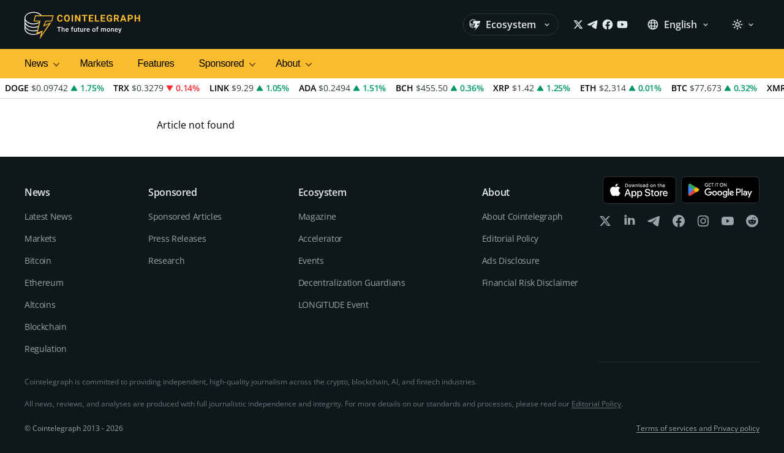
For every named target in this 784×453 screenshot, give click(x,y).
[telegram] (654, 224)
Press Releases (177, 238)
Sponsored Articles (185, 216)
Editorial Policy (510, 238)
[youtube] (727, 224)
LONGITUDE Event (333, 304)
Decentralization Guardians (351, 282)
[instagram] (703, 224)
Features (156, 63)
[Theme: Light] (743, 24)
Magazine (317, 216)
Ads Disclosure (511, 260)
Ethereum (43, 282)
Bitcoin (37, 260)
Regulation (45, 348)
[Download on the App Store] (639, 190)
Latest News (48, 216)
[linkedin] (629, 224)
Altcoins (39, 304)
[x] (605, 224)
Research (166, 260)
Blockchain (45, 326)
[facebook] (678, 224)
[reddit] (752, 224)
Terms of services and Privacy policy (698, 428)
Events (311, 260)
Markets (96, 63)
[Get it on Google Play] (720, 190)
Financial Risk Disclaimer (530, 282)
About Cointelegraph (522, 216)
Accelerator (320, 238)
